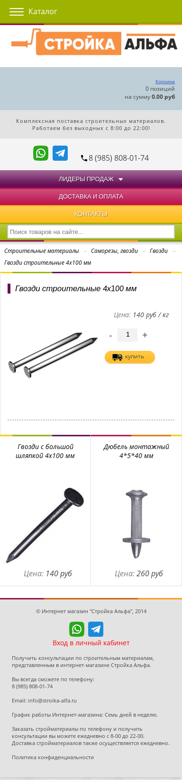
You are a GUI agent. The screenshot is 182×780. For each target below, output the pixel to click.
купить (134, 356)
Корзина (165, 81)
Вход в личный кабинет (91, 642)
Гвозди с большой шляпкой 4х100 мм (45, 451)
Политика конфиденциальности (53, 757)
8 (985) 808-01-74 (119, 158)
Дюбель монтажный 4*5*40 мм (136, 451)
